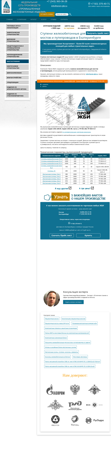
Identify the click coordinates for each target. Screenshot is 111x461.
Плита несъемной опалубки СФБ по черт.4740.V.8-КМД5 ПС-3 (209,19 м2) (70, 366)
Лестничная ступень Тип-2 (52, 176)
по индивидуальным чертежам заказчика (76, 132)
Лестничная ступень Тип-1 (52, 174)
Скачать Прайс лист (61, 235)
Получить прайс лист (98, 33)
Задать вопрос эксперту (73, 302)
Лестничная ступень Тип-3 (52, 179)
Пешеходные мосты (52, 318)
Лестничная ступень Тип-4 (52, 181)
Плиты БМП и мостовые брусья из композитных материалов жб (67, 333)
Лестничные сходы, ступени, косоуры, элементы (61, 352)
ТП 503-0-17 (93, 81)
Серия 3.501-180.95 (82, 81)
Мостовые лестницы (80, 357)
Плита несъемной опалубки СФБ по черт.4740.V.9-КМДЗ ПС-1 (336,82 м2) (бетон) (72, 361)
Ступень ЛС (52, 171)
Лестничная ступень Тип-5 (52, 183)
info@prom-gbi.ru (59, 6)
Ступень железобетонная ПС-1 (51, 159)
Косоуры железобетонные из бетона (57, 357)
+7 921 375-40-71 (99, 3)
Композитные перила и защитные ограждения (61, 328)
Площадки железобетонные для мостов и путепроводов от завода (67, 342)
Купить (88, 235)
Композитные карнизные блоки (56, 338)
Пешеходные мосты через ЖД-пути (57, 323)
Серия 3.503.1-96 (69, 81)
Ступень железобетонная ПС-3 (51, 163)
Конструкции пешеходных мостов (73, 318)
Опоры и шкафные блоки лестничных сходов (60, 347)
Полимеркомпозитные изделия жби (84, 323)
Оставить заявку (46, 14)
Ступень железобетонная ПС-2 (51, 161)
